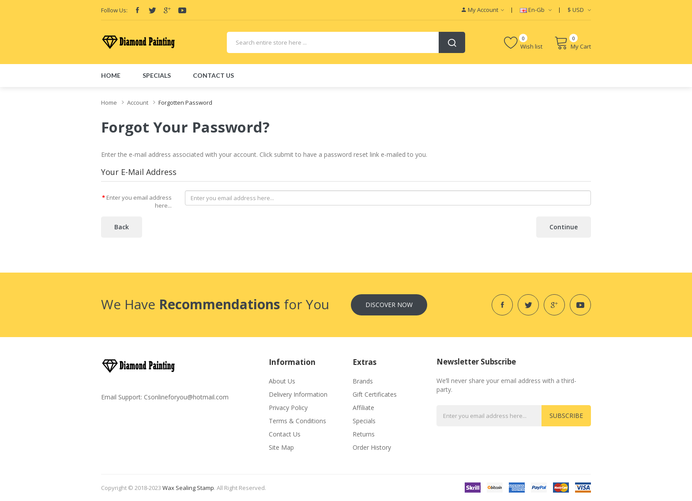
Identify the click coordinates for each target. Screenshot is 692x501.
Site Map (281, 447)
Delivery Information (298, 394)
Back (121, 227)
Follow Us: (114, 10)
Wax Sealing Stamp (188, 488)
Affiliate (363, 407)
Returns (364, 434)
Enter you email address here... (139, 202)
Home (109, 102)
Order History (372, 447)
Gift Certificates (375, 394)
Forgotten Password (185, 102)
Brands (363, 381)
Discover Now (389, 304)
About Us (282, 381)
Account (137, 102)
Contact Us (285, 434)
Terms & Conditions (297, 421)
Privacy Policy (288, 407)
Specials (364, 421)
